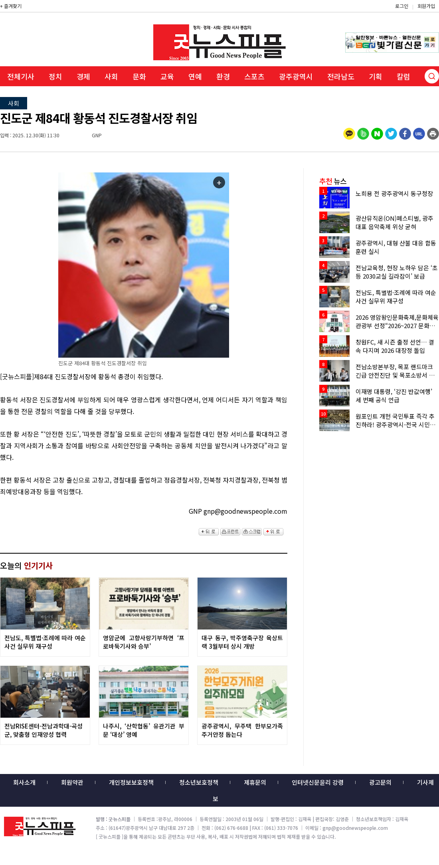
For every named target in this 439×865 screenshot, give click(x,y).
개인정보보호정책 (131, 782)
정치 (55, 76)
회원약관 (72, 782)
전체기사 (20, 76)
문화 (139, 76)
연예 (195, 76)
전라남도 (340, 76)
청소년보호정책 (198, 782)
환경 (223, 76)
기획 (375, 76)
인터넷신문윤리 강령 (318, 782)
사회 (111, 76)
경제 (83, 76)
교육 (167, 76)
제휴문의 (255, 782)
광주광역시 (296, 76)
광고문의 (380, 782)
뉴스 (332, 181)
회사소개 (24, 782)
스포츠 (254, 76)
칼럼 (403, 76)
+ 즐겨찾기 (11, 5)
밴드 (372, 14)
